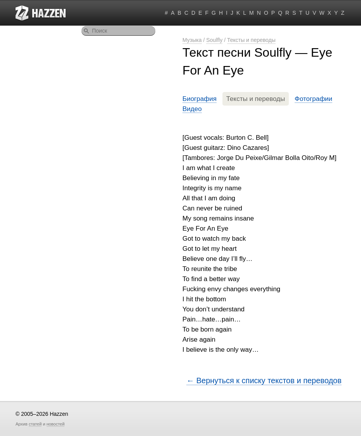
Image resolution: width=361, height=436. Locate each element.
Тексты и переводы (251, 40)
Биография (199, 98)
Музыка (192, 40)
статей (35, 424)
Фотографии (313, 98)
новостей (56, 424)
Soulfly (214, 40)
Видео (192, 109)
